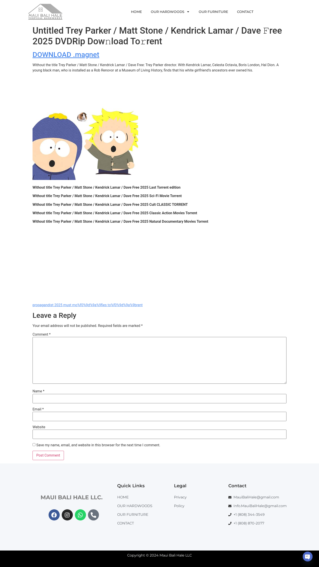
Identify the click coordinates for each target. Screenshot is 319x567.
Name (39, 391)
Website (39, 427)
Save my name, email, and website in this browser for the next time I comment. (98, 445)
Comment (42, 334)
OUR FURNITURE (213, 12)
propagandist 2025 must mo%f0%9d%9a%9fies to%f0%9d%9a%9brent (88, 305)
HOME (136, 12)
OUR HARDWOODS (170, 12)
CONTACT (245, 12)
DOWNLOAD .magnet (66, 54)
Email (38, 409)
